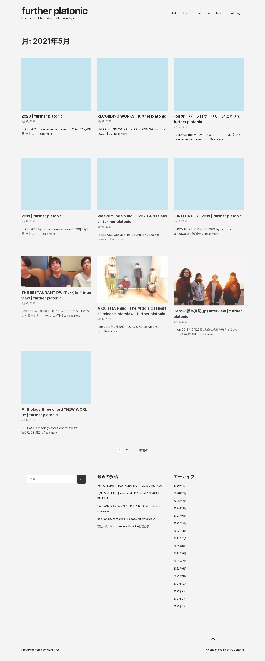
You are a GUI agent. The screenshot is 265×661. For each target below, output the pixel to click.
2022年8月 (180, 554)
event (197, 13)
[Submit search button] (81, 479)
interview (220, 13)
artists (173, 13)
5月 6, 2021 (28, 121)
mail (231, 13)
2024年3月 (180, 508)
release (185, 13)
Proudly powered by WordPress (40, 650)
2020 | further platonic (42, 117)
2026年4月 (180, 486)
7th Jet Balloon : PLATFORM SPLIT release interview (129, 486)
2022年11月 (180, 539)
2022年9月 (180, 546)
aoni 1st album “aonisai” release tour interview (126, 519)
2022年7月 (180, 561)
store (207, 13)
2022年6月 (180, 569)
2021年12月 (180, 584)
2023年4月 (180, 531)
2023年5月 (180, 523)
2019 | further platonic (41, 227)
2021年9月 (180, 591)
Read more (45, 134)
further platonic (56, 11)
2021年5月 (180, 606)
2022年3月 (180, 576)
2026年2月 (180, 493)
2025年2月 (180, 501)
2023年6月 (180, 516)
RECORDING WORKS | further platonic (131, 117)
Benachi (239, 650)
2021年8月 (180, 599)
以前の (143, 451)
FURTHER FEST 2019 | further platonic (208, 227)
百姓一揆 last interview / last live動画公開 (123, 527)
